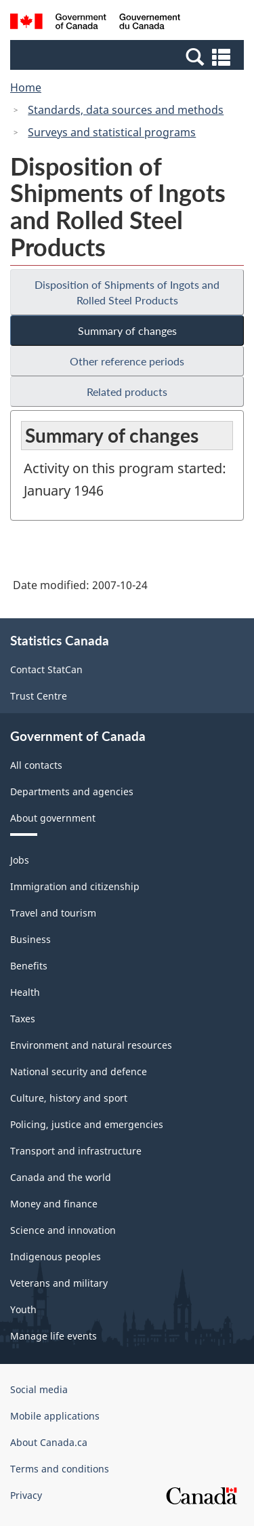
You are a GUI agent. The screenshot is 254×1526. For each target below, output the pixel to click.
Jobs (19, 860)
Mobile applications (55, 1415)
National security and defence (78, 1071)
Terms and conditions (59, 1468)
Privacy (26, 1495)
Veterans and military (59, 1283)
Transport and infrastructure (76, 1150)
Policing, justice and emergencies (86, 1124)
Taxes (22, 1018)
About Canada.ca (48, 1442)
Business (30, 939)
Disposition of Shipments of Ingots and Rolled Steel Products (127, 292)
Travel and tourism (53, 912)
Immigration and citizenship (75, 886)
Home (25, 87)
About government (53, 817)
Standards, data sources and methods (126, 109)
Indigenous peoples (55, 1256)
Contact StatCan (46, 669)
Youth (23, 1309)
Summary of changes (127, 330)
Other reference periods (127, 361)
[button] (129, 56)
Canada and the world (60, 1177)
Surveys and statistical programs (112, 132)
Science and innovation (63, 1230)
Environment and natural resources (91, 1045)
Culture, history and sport (68, 1097)
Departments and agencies (71, 791)
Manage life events (53, 1335)
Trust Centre (38, 695)
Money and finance (54, 1203)
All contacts (36, 765)
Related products (127, 391)
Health (25, 992)
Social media (39, 1389)
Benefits (28, 965)
